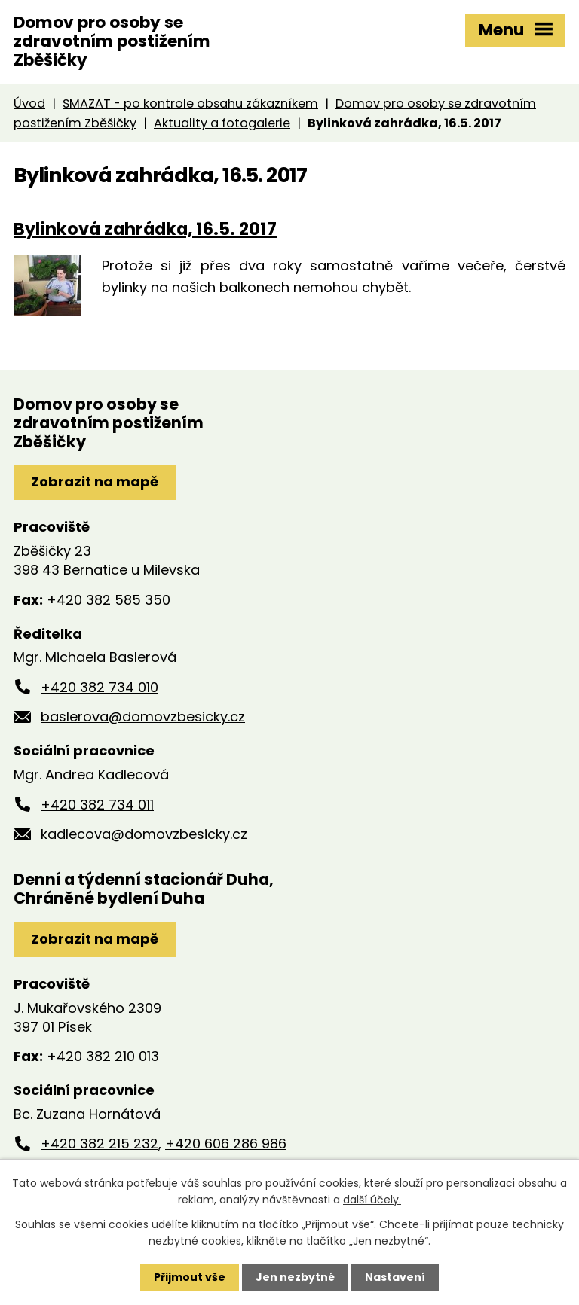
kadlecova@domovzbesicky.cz (144, 834)
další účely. (372, 1199)
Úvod (29, 103)
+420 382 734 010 (99, 687)
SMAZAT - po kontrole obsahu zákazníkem (190, 103)
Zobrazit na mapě (94, 481)
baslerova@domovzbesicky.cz (143, 716)
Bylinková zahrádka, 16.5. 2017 (145, 228)
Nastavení (395, 1277)
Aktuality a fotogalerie (222, 123)
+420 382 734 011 (97, 804)
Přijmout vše (189, 1277)
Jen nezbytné (295, 1277)
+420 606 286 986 (225, 1143)
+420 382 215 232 (99, 1143)
